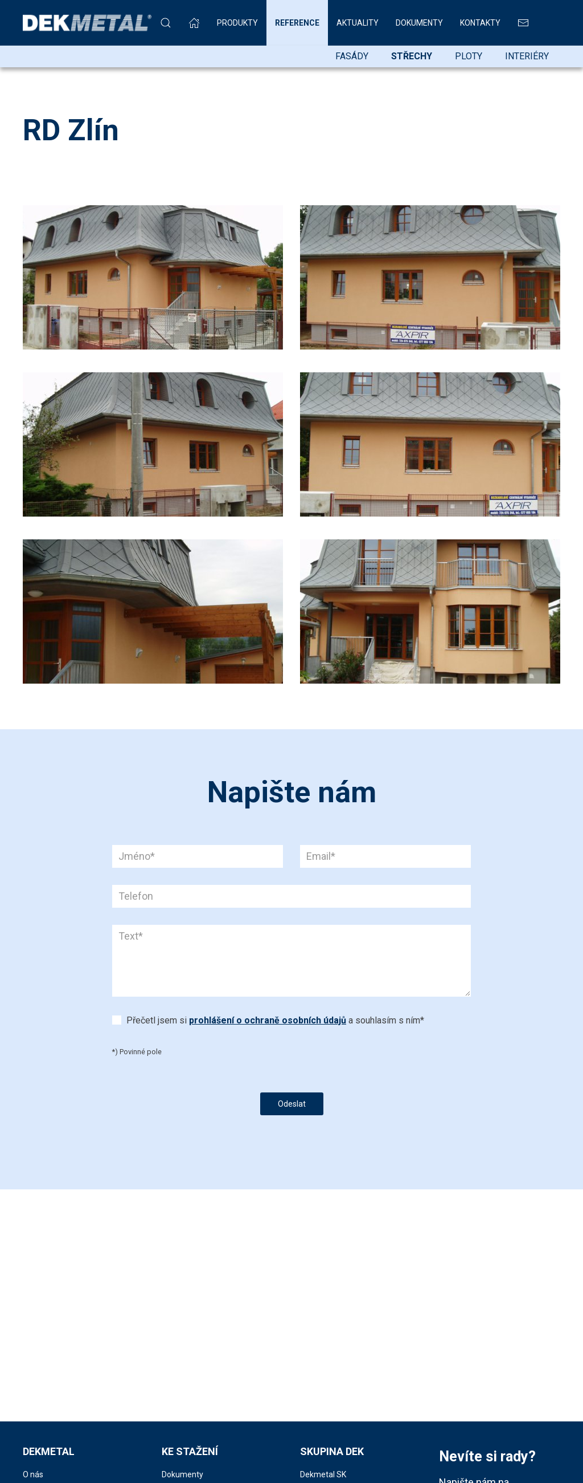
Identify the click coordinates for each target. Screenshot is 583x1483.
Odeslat (292, 1103)
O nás (33, 1474)
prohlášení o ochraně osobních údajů (267, 1020)
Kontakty (480, 22)
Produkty (237, 22)
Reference (297, 22)
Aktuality (357, 22)
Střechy (411, 56)
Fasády (351, 56)
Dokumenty (419, 22)
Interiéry (527, 56)
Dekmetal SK (323, 1474)
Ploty (468, 56)
